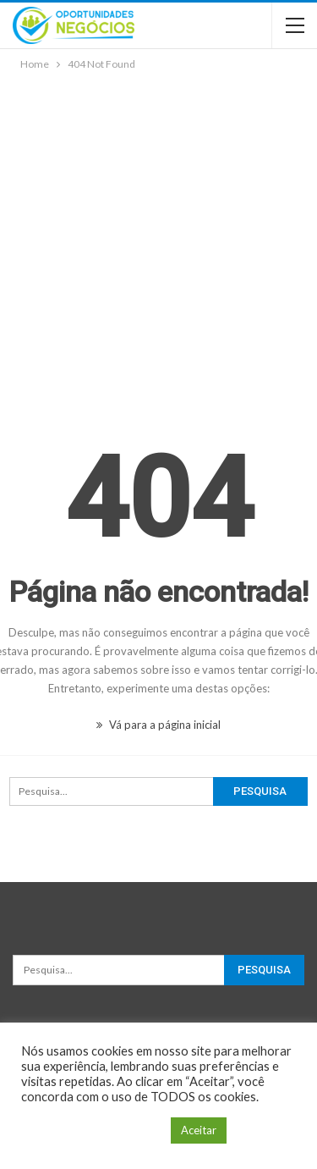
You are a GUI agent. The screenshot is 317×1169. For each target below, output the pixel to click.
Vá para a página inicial (158, 724)
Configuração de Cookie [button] (91, 1130)
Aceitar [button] (198, 1130)
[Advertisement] (158, 241)
